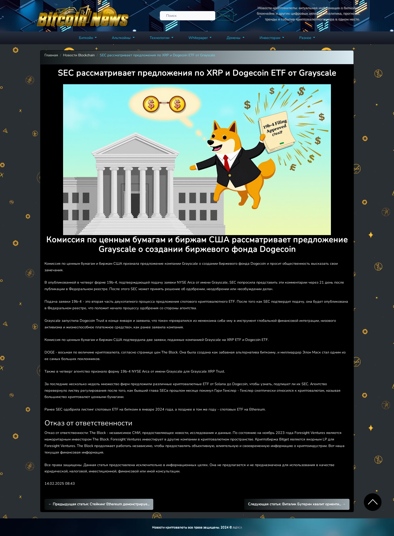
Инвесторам (270, 37)
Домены (234, 37)
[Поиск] (187, 15)
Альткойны (122, 37)
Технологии (160, 37)
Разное (305, 37)
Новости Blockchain (79, 55)
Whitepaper (198, 37)
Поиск (225, 15)
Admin (237, 527)
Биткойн (86, 37)
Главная (51, 55)
